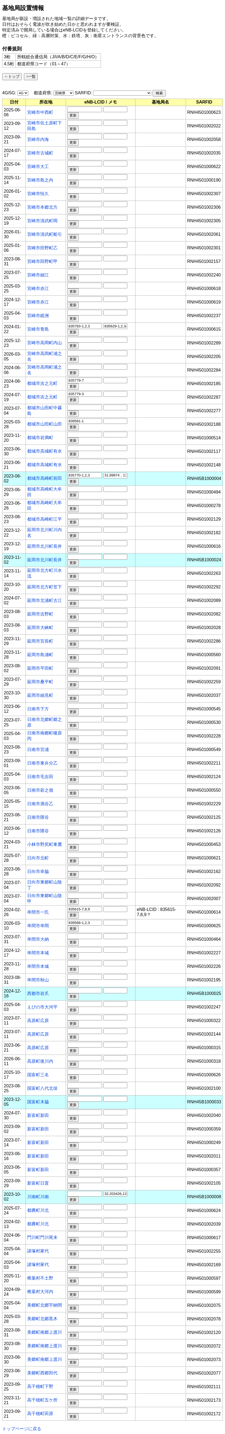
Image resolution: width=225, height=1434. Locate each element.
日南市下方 (38, 709)
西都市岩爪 (38, 993)
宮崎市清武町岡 (42, 220)
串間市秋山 (38, 980)
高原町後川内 (40, 1061)
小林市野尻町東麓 (44, 844)
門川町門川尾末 (42, 1237)
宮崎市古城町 (40, 153)
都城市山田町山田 (44, 424)
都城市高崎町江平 (44, 519)
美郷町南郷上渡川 (44, 1332)
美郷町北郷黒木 (42, 1318)
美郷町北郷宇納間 (44, 1305)
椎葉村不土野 (40, 1278)
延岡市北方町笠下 (44, 587)
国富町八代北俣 (42, 1088)
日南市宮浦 (38, 749)
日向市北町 (38, 858)
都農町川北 (38, 1210)
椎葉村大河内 (40, 1291)
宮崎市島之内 (40, 180)
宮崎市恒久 (38, 193)
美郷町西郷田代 (42, 1373)
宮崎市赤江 (38, 288)
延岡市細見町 (40, 695)
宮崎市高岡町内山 (44, 342)
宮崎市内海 (38, 139)
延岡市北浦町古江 (44, 600)
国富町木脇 (38, 1102)
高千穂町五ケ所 (42, 1400)
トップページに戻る (21, 1428)
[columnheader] (14, 102)
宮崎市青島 (38, 329)
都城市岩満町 (40, 437)
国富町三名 (38, 1074)
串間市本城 (38, 952)
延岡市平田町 (40, 668)
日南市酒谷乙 (40, 803)
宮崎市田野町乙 (42, 248)
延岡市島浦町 (40, 654)
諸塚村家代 (38, 1251)
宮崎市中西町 (40, 112)
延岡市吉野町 (40, 614)
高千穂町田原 (40, 1413)
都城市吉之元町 (42, 383)
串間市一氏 (38, 912)
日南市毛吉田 (40, 776)
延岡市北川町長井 (44, 546)
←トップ (12, 76)
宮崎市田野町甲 (42, 261)
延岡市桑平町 (40, 681)
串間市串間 (38, 925)
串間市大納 (38, 939)
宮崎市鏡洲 (38, 315)
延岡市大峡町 (40, 627)
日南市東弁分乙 (42, 763)
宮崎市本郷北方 (42, 207)
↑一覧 (31, 76)
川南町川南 (38, 1196)
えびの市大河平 (42, 1007)
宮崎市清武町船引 (44, 234)
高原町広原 (38, 1020)
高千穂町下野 (40, 1386)
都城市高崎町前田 (44, 478)
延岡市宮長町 (40, 641)
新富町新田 (38, 1115)
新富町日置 (38, 1183)
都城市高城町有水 (44, 451)
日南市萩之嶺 (40, 790)
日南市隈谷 (38, 817)
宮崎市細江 (38, 275)
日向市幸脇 (38, 871)
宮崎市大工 (38, 166)
